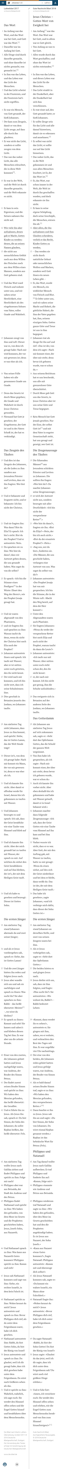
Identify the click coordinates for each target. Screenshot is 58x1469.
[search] (26, 3)
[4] (14, 585)
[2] (17, 70)
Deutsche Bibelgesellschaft (13, 11)
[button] (3, 3)
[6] (34, 298)
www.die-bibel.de (10, 1454)
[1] (19, 42)
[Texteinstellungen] (55, 3)
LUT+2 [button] (48, 3)
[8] (42, 464)
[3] (14, 172)
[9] (40, 519)
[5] (23, 1007)
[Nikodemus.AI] (5, 1464)
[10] (42, 1105)
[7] (42, 428)
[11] (50, 1425)
